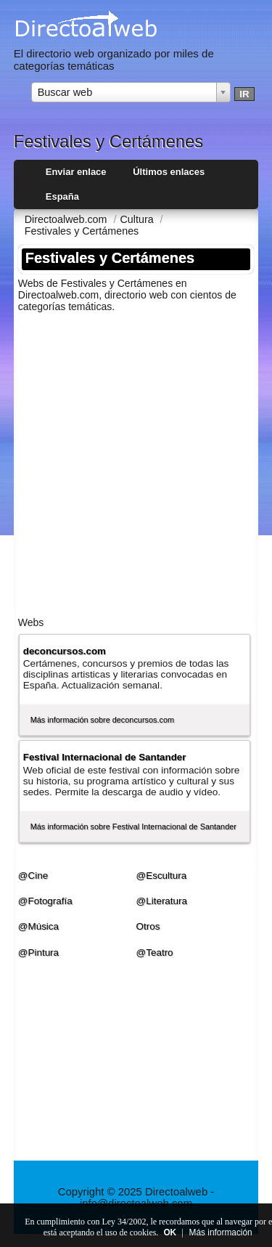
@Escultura (161, 875)
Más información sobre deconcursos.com (102, 719)
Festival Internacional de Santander (104, 757)
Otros (148, 926)
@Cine (33, 875)
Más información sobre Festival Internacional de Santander (133, 826)
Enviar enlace (76, 171)
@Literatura (162, 900)
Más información (220, 1232)
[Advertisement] (136, 460)
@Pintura (38, 952)
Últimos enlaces (169, 171)
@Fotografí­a (45, 900)
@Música (38, 926)
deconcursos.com (64, 651)
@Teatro (154, 952)
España (62, 196)
